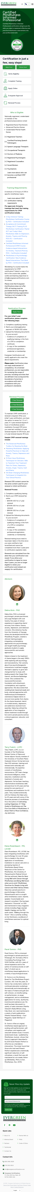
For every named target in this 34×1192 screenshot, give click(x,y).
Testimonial (7, 1147)
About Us (7, 1135)
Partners (6, 1143)
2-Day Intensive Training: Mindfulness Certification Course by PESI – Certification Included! (17, 219)
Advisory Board (8, 1139)
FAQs (20, 1139)
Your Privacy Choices (22, 1185)
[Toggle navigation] (32, 4)
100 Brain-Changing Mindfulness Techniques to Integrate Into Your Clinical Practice (17, 475)
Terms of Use (6, 1185)
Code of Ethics (23, 1143)
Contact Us (7, 1151)
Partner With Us (23, 1135)
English (15, 1190)
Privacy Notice (23, 1106)
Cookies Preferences (19, 1187)
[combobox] (17, 1190)
